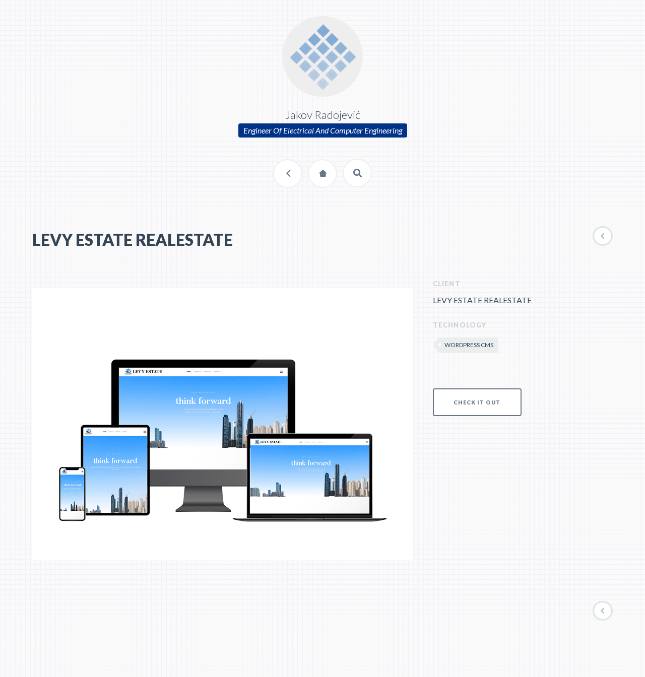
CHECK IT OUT (477, 402)
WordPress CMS (468, 345)
